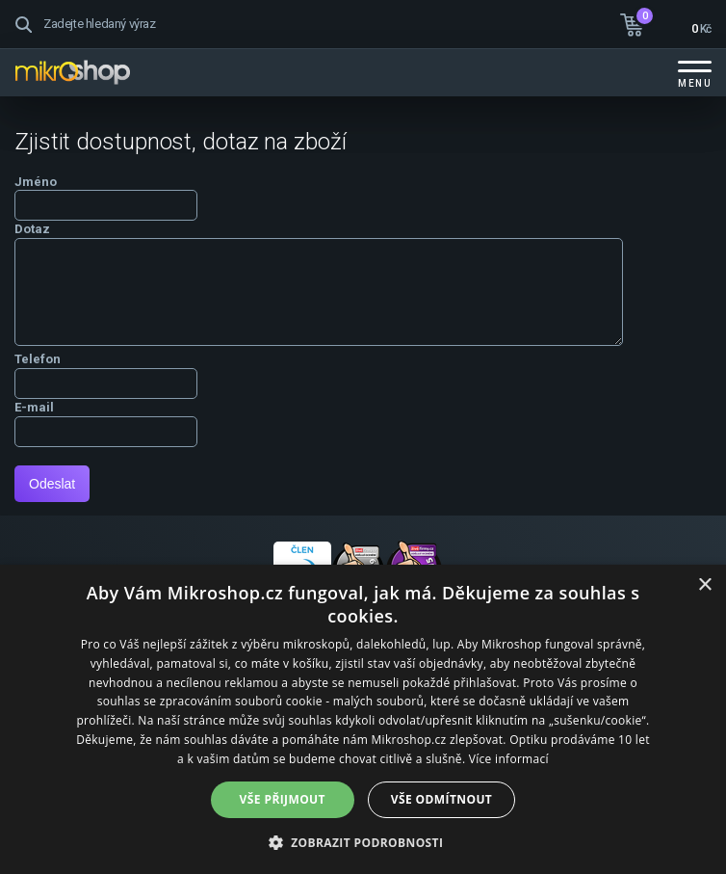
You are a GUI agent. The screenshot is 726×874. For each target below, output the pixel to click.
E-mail (34, 407)
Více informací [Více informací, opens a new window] (509, 759)
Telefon (37, 359)
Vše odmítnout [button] (441, 799)
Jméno (35, 181)
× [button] (704, 585)
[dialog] (363, 719)
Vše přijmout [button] (282, 799)
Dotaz (32, 229)
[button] (363, 842)
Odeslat (52, 483)
